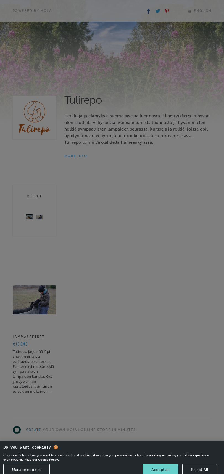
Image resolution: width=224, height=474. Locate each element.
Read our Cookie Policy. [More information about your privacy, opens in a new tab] (41, 462)
